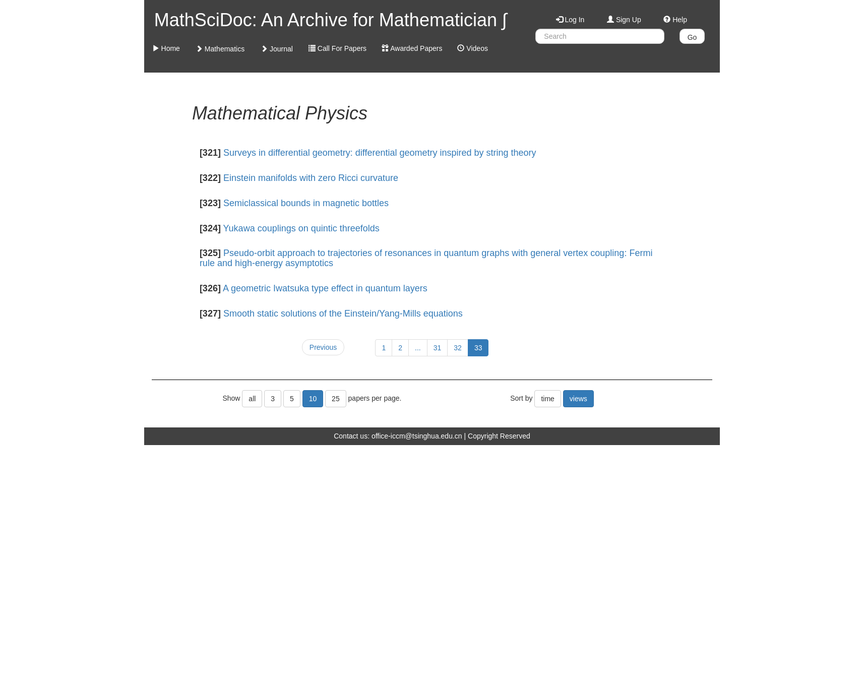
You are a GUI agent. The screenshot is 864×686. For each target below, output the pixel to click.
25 (336, 399)
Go (692, 37)
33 (478, 348)
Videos (472, 48)
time (547, 399)
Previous (323, 347)
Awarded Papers (412, 48)
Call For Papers (337, 48)
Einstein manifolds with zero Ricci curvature (310, 178)
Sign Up (624, 20)
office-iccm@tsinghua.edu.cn (417, 436)
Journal (277, 49)
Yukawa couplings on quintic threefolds (301, 228)
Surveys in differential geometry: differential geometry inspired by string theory (379, 153)
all (252, 399)
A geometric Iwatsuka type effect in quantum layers (325, 288)
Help (675, 20)
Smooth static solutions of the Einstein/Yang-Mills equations (343, 313)
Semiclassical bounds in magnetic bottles (306, 203)
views (578, 399)
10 (313, 399)
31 (438, 348)
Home (166, 48)
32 (458, 348)
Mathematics (220, 49)
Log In (570, 20)
